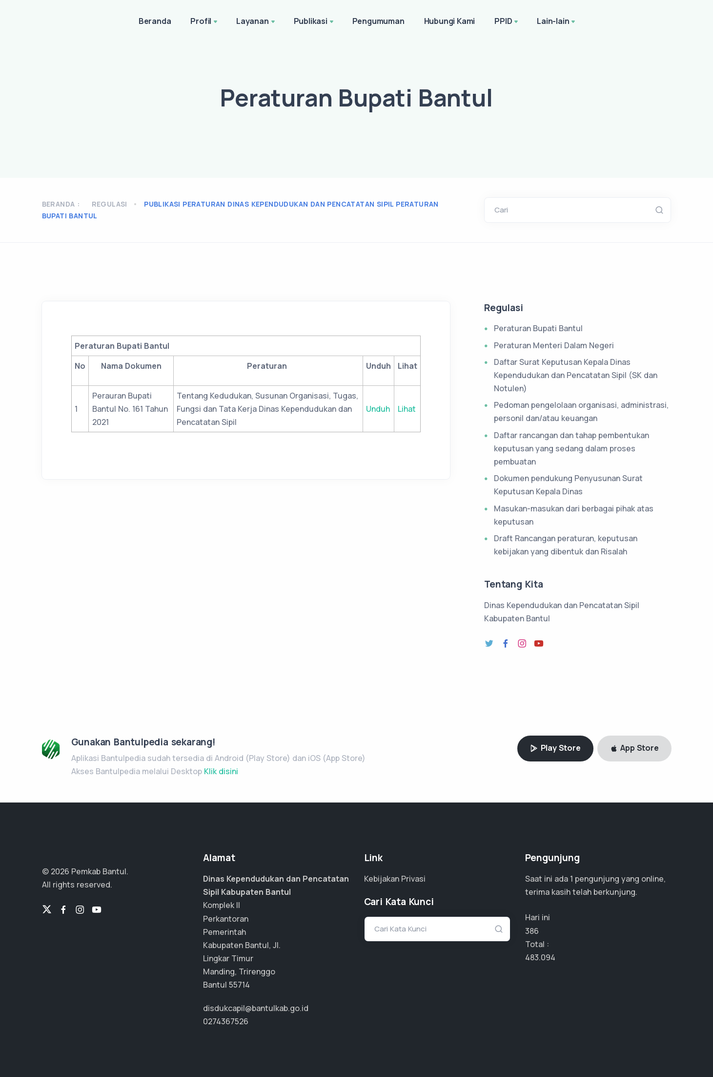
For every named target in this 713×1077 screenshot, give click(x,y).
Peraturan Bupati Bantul (538, 328)
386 (532, 931)
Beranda (155, 21)
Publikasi (314, 22)
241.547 (538, 957)
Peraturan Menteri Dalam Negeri (554, 345)
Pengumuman (378, 21)
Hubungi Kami (449, 21)
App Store (634, 747)
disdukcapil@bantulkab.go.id (255, 1008)
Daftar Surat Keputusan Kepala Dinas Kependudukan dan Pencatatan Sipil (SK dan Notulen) (575, 375)
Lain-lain (557, 22)
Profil (204, 22)
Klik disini (221, 771)
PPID (507, 22)
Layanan (256, 22)
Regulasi (109, 204)
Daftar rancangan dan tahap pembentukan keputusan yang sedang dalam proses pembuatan (571, 448)
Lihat (407, 408)
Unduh (378, 408)
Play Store (555, 747)
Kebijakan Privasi (395, 878)
